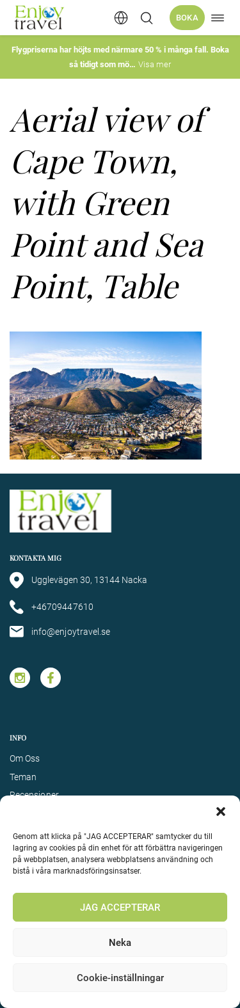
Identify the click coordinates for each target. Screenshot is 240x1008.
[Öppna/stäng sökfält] (146, 18)
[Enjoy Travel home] (40, 17)
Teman (23, 777)
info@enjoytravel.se (60, 631)
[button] (220, 811)
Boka (187, 17)
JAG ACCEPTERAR (120, 907)
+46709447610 (51, 607)
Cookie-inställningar (120, 978)
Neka (120, 942)
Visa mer (154, 64)
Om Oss (25, 758)
